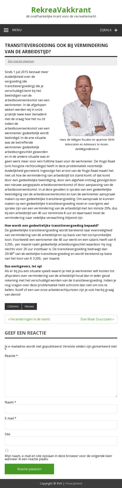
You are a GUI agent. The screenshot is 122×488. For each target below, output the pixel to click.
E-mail (10, 418)
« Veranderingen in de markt (29, 319)
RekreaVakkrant (61, 10)
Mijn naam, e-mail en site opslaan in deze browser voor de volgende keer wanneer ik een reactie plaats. (58, 457)
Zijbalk (106, 30)
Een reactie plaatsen (21, 61)
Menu (17, 30)
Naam (10, 402)
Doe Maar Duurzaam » (97, 319)
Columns (13, 306)
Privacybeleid (73, 483)
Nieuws (29, 306)
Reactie (11, 355)
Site (7, 434)
